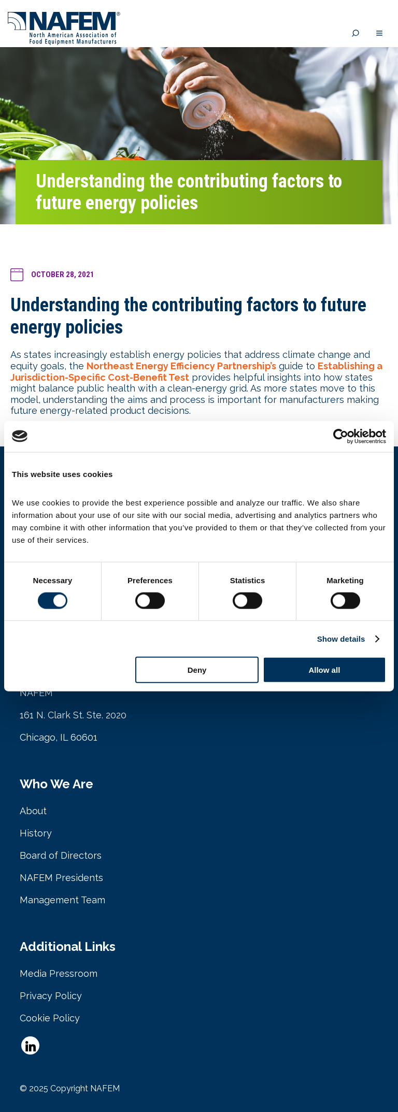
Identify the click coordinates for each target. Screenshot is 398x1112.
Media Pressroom (58, 973)
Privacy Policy (51, 995)
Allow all (324, 670)
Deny (197, 670)
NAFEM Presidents (61, 877)
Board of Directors (61, 855)
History (36, 833)
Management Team (62, 899)
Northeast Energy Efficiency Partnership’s (181, 365)
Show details (341, 638)
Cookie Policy (50, 1018)
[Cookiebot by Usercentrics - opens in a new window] (340, 436)
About (33, 810)
